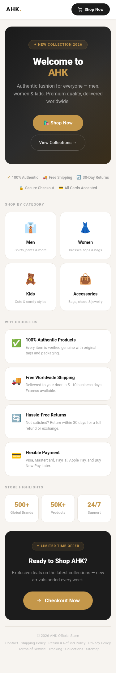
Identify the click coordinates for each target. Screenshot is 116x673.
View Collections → (58, 142)
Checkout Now (58, 600)
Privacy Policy (99, 643)
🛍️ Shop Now (58, 123)
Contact (11, 643)
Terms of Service (31, 649)
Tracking (55, 649)
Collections (74, 649)
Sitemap (93, 649)
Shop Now (91, 9)
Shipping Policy (33, 643)
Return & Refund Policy (67, 643)
